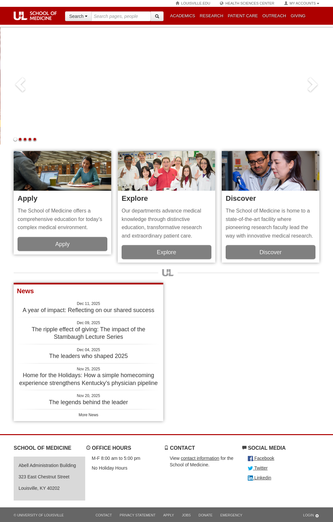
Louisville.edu (193, 3)
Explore (135, 198)
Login (311, 515)
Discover (241, 198)
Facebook (261, 458)
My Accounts (301, 3)
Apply (27, 198)
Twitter (258, 468)
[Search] (157, 16)
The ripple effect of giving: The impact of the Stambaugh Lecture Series (88, 330)
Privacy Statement (137, 515)
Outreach (274, 15)
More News (89, 415)
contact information (200, 458)
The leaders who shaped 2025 (88, 354)
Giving (298, 15)
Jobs (186, 515)
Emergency (231, 515)
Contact (104, 515)
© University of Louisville (39, 515)
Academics (182, 15)
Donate (206, 515)
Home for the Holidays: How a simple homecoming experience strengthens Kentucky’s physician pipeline (88, 376)
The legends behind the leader (88, 399)
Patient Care (243, 15)
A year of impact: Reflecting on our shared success (88, 307)
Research (211, 15)
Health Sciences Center (247, 3)
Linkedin (259, 477)
